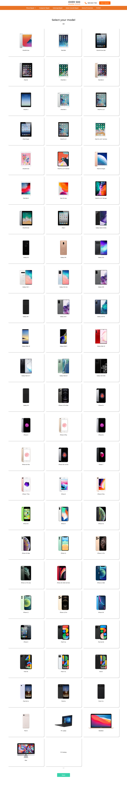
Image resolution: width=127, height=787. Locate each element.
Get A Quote (105, 3)
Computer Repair (44, 8)
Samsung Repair (58, 8)
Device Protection (87, 8)
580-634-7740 (92, 3)
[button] (31, 8)
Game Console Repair (72, 8)
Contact (98, 8)
